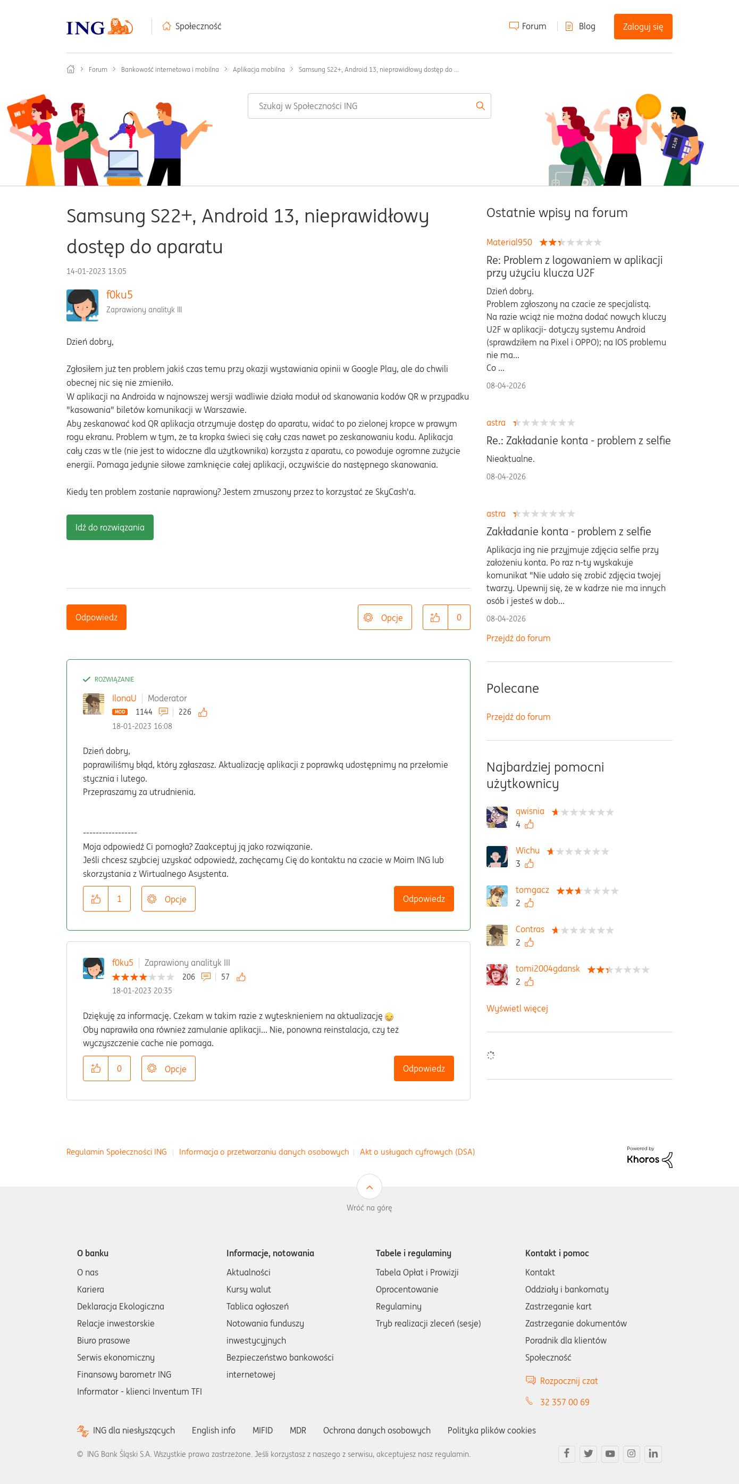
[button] (435, 617)
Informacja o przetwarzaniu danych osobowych (264, 1152)
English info (214, 1430)
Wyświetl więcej (517, 1008)
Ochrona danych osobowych (377, 1430)
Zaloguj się (643, 26)
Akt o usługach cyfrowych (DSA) (417, 1152)
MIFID (263, 1430)
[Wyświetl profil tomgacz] (535, 889)
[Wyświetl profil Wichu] (530, 850)
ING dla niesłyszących (134, 1430)
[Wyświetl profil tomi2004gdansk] (550, 968)
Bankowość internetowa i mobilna (170, 69)
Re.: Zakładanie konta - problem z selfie (578, 440)
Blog (587, 26)
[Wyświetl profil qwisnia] (533, 811)
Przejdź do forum (518, 638)
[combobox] (370, 106)
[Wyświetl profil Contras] (533, 929)
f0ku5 (119, 294)
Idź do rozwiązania (110, 527)
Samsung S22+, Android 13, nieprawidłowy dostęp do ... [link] (379, 69)
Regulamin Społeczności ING (116, 1152)
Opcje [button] (392, 617)
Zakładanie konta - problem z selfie (568, 531)
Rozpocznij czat (569, 1380)
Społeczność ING (70, 69)
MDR (298, 1430)
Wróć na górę (369, 1208)
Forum (534, 26)
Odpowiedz (96, 617)
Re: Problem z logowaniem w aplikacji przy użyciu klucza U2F (574, 266)
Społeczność (198, 26)
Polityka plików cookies (492, 1430)
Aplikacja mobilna (259, 69)
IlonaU (124, 698)
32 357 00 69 (565, 1402)
